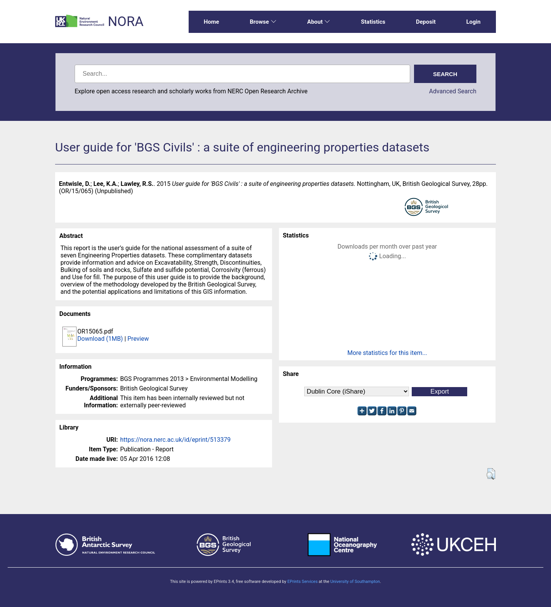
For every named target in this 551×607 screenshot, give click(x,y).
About (318, 21)
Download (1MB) (100, 338)
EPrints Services (302, 581)
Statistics (373, 21)
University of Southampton (355, 581)
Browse (263, 21)
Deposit (426, 21)
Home (211, 21)
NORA (125, 21)
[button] (490, 474)
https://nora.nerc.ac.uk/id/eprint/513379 (175, 439)
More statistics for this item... (387, 352)
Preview (138, 338)
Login (473, 21)
